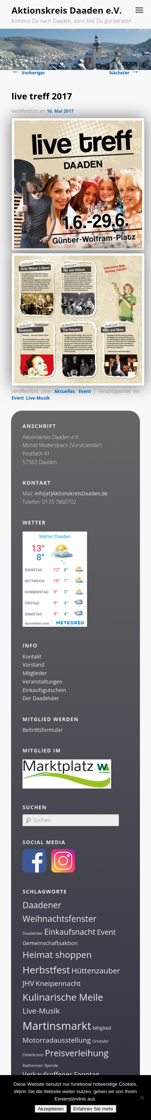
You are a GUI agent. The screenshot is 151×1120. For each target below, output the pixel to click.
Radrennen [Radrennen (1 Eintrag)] (33, 1065)
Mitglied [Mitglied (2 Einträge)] (102, 1028)
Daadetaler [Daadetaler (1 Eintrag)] (33, 933)
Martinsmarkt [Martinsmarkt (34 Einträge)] (57, 1025)
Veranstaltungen (42, 681)
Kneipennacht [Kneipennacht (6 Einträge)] (58, 983)
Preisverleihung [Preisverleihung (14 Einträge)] (77, 1053)
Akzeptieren (51, 1109)
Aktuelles (64, 391)
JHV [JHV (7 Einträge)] (28, 983)
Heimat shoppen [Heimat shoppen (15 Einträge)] (57, 954)
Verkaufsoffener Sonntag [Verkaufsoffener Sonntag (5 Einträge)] (61, 1074)
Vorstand (33, 664)
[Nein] (141, 1097)
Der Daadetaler (41, 698)
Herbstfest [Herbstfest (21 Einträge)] (46, 969)
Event (85, 391)
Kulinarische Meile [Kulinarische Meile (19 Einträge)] (63, 997)
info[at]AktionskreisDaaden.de (71, 493)
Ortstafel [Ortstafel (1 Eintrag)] (100, 1041)
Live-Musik (38, 398)
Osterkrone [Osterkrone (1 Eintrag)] (33, 1054)
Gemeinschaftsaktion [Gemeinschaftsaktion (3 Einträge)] (50, 943)
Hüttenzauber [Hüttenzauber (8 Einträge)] (95, 970)
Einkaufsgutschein (44, 690)
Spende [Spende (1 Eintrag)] (51, 1065)
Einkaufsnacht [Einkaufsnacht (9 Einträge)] (70, 931)
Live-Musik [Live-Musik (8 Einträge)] (41, 1010)
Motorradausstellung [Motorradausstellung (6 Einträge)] (57, 1040)
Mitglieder (35, 673)
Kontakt (32, 656)
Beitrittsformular (43, 729)
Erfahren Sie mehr (93, 1109)
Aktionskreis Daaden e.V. (66, 10)
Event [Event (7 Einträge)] (106, 932)
